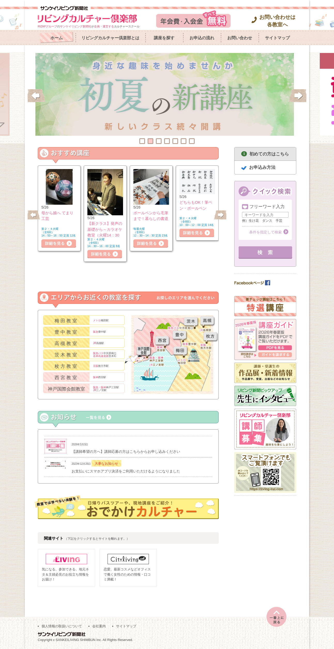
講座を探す (164, 38)
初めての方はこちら (269, 153)
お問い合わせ (239, 38)
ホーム (56, 38)
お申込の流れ (201, 38)
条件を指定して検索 (265, 232)
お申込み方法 (262, 167)
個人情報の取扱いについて (62, 626)
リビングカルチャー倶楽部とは (110, 38)
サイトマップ (277, 38)
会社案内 (99, 626)
